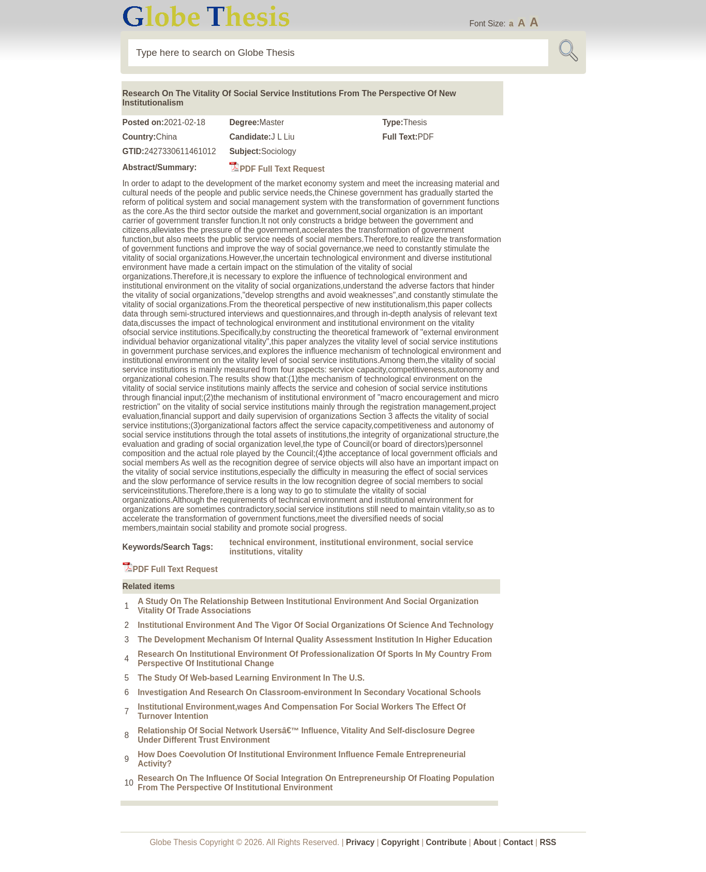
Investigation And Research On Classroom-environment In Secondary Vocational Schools (309, 692)
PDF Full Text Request (276, 168)
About (485, 842)
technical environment (272, 542)
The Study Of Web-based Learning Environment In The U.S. (251, 677)
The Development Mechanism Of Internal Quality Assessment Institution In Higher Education (315, 639)
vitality (290, 551)
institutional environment (368, 542)
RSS (547, 842)
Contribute (446, 842)
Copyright (400, 842)
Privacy (360, 842)
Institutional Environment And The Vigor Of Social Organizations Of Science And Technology (315, 625)
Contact (519, 842)
